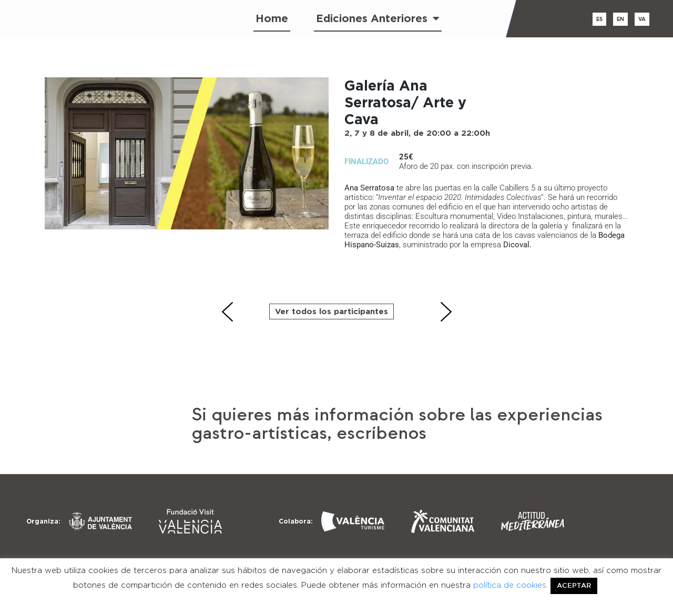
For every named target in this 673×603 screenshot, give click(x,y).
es (599, 19)
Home (272, 18)
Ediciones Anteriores (378, 18)
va (642, 19)
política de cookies (509, 585)
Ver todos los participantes (331, 311)
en (620, 19)
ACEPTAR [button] (574, 586)
